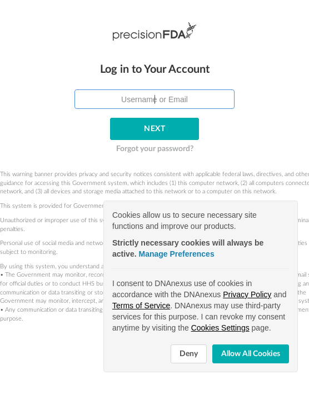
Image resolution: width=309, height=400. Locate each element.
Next (154, 110)
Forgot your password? (154, 130)
